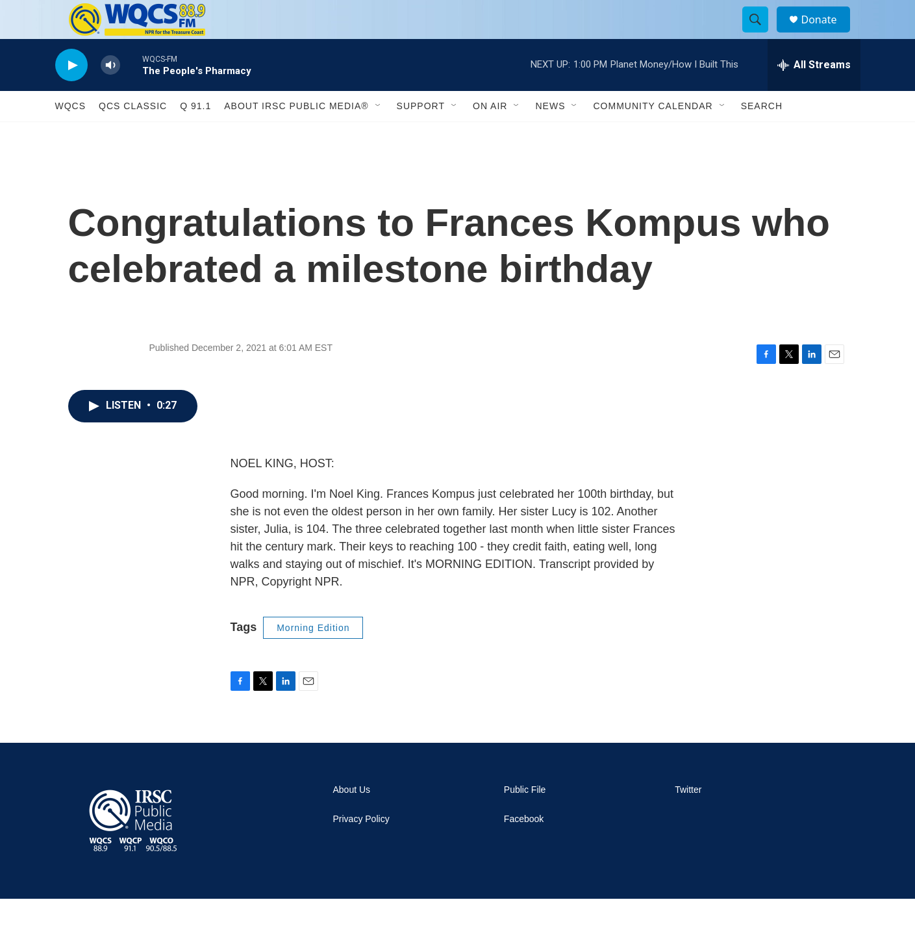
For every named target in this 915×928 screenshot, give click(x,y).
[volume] (110, 94)
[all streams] (814, 94)
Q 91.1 (195, 135)
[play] (71, 94)
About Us (352, 819)
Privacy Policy (361, 848)
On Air (490, 135)
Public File (525, 819)
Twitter (688, 819)
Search (762, 135)
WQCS (70, 135)
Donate (827, 34)
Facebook (524, 848)
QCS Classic (133, 135)
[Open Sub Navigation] (378, 135)
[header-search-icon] (762, 34)
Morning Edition (313, 657)
